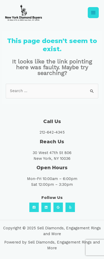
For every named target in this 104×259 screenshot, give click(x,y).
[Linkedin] (46, 207)
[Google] (58, 207)
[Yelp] (70, 207)
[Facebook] (34, 207)
